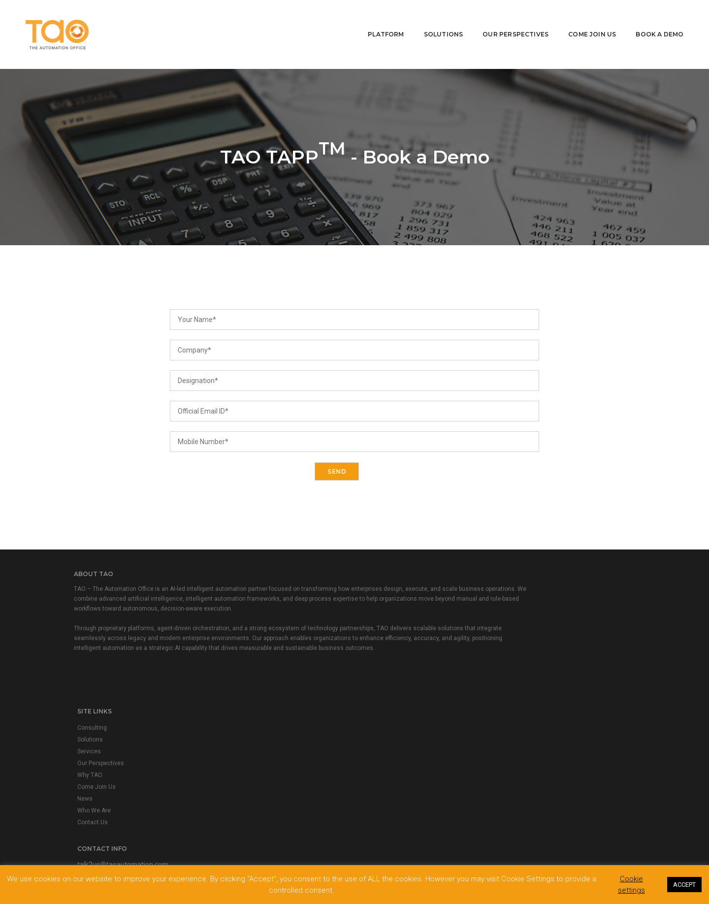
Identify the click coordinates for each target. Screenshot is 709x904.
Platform (379, 22)
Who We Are (249, 670)
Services (245, 611)
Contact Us (248, 682)
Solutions (436, 22)
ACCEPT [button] (684, 884)
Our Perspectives (509, 22)
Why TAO (245, 635)
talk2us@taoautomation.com (422, 587)
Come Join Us (586, 22)
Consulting (247, 587)
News (240, 658)
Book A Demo (653, 22)
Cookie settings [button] (631, 883)
